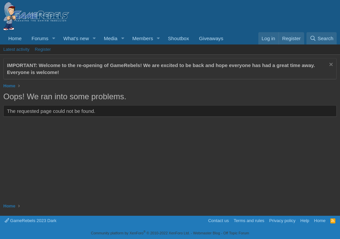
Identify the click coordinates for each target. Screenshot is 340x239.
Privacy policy (282, 220)
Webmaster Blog (206, 233)
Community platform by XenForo (140, 233)
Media (111, 38)
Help (304, 220)
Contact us (218, 220)
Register (43, 49)
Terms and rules (249, 220)
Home (15, 38)
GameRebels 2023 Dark (30, 220)
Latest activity (16, 49)
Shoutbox (178, 38)
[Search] (321, 38)
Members (142, 38)
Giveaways (211, 38)
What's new (76, 38)
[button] (53, 38)
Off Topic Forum (236, 233)
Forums (40, 38)
